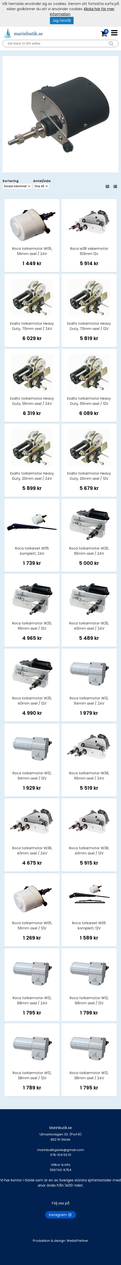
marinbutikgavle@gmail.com (60, 1155)
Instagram (60, 1214)
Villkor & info (60, 1164)
